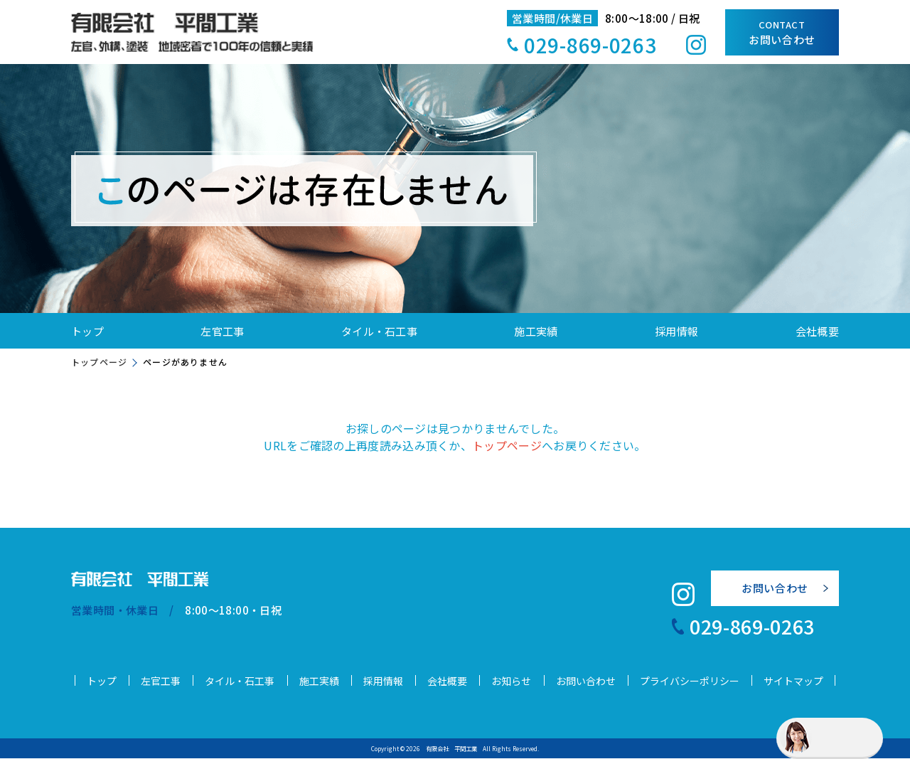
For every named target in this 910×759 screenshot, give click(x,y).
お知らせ (511, 681)
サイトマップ (793, 681)
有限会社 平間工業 (451, 749)
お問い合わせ (782, 32)
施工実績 (535, 331)
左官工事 (222, 331)
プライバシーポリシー (689, 681)
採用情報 (676, 331)
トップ (87, 331)
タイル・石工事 (379, 331)
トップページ (99, 362)
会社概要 (817, 331)
